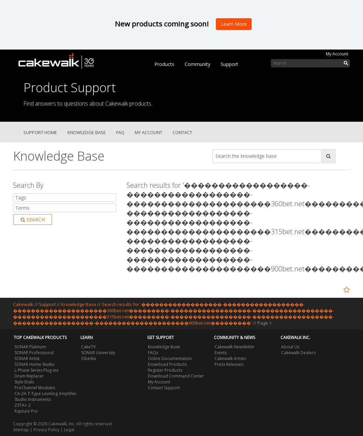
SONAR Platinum (30, 347)
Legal (69, 430)
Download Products (167, 364)
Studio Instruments (32, 399)
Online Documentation (170, 358)
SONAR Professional (34, 353)
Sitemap (21, 430)
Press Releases (228, 364)
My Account (337, 54)
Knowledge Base (86, 132)
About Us (290, 347)
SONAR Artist (27, 358)
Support (229, 64)
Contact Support (164, 388)
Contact (182, 132)
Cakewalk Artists (230, 358)
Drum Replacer (29, 376)
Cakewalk (23, 304)
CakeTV (88, 347)
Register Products (165, 370)
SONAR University (98, 353)
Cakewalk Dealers (298, 353)
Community (197, 64)
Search (33, 219)
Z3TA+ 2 (22, 405)
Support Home (40, 132)
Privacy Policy (46, 430)
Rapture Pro (26, 411)
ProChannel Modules (34, 388)
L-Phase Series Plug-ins (36, 370)
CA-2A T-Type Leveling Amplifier (45, 393)
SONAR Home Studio (34, 364)
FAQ (120, 132)
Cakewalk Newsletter (234, 347)
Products (164, 64)
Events (220, 353)
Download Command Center (176, 376)
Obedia (88, 358)
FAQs (153, 353)
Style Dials (24, 382)
